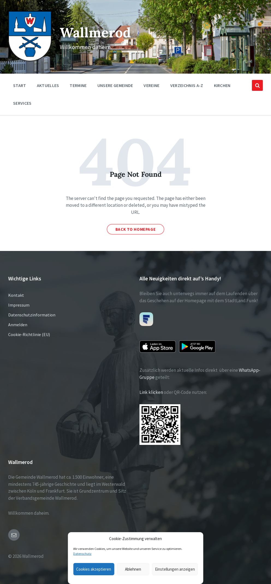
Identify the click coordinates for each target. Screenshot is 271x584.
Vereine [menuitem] (151, 85)
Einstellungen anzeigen (175, 569)
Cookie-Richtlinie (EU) (29, 334)
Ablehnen (133, 569)
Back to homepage (135, 229)
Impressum (18, 304)
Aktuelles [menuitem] (48, 85)
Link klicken (151, 392)
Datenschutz (82, 554)
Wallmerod (95, 32)
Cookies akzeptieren (93, 569)
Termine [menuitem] (78, 85)
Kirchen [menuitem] (222, 85)
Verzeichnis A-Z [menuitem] (186, 85)
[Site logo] (29, 59)
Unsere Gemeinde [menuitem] (115, 85)
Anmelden (17, 324)
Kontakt (16, 295)
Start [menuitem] (19, 85)
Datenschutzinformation (31, 314)
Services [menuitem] (22, 102)
